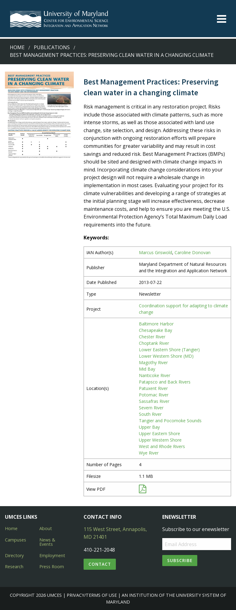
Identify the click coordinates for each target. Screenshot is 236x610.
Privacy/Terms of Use (92, 595)
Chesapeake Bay (155, 330)
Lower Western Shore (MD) (166, 356)
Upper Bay (149, 427)
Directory (14, 555)
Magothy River (153, 362)
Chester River (152, 337)
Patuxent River (153, 388)
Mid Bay (147, 369)
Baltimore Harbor (156, 324)
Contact (99, 564)
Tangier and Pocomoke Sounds (170, 420)
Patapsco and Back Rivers (165, 382)
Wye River (149, 453)
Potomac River (153, 395)
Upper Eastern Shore (159, 433)
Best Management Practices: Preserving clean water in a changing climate (112, 55)
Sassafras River (154, 401)
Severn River (151, 408)
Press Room (51, 566)
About (45, 528)
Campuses (15, 540)
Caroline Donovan (192, 252)
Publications (52, 47)
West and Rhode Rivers (162, 446)
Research (14, 566)
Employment (52, 555)
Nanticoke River (154, 375)
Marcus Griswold (155, 252)
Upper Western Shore (160, 440)
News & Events (47, 542)
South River (150, 414)
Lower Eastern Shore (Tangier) (169, 349)
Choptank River (154, 343)
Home (17, 47)
